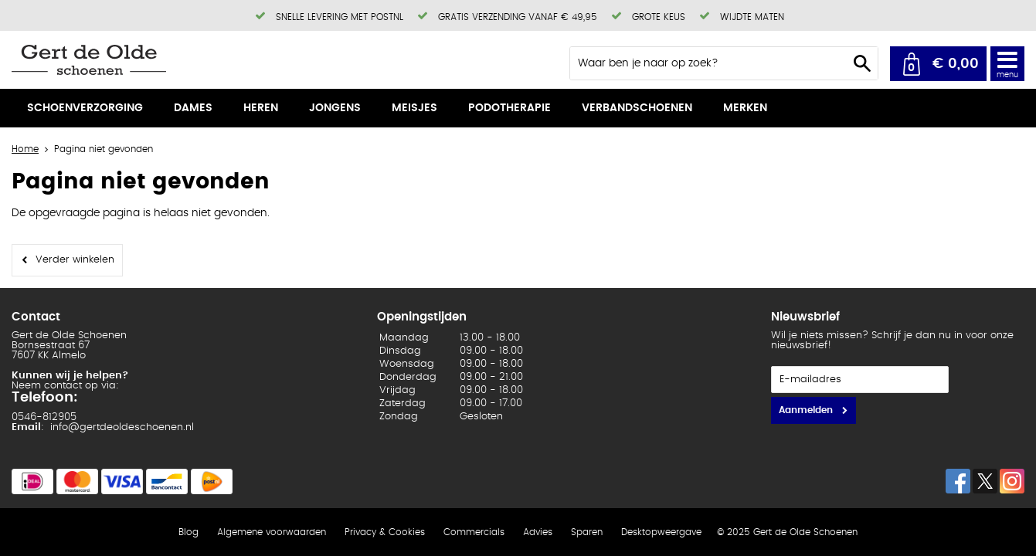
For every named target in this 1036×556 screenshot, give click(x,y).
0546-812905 (44, 417)
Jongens (335, 108)
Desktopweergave (661, 532)
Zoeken (862, 63)
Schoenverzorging (85, 108)
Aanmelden (806, 410)
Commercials (473, 532)
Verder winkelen (75, 260)
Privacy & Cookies (385, 532)
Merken (745, 108)
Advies (537, 532)
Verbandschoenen (637, 108)
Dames (193, 108)
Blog (188, 532)
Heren (260, 108)
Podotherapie (509, 108)
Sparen (587, 532)
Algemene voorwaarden (271, 532)
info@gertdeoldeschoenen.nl (122, 427)
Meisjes (414, 108)
